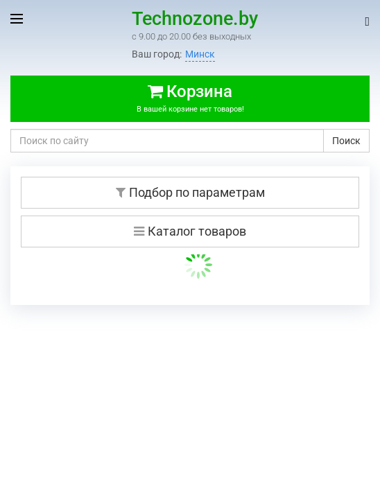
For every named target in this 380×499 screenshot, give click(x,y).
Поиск (346, 140)
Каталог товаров (190, 231)
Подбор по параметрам (190, 192)
